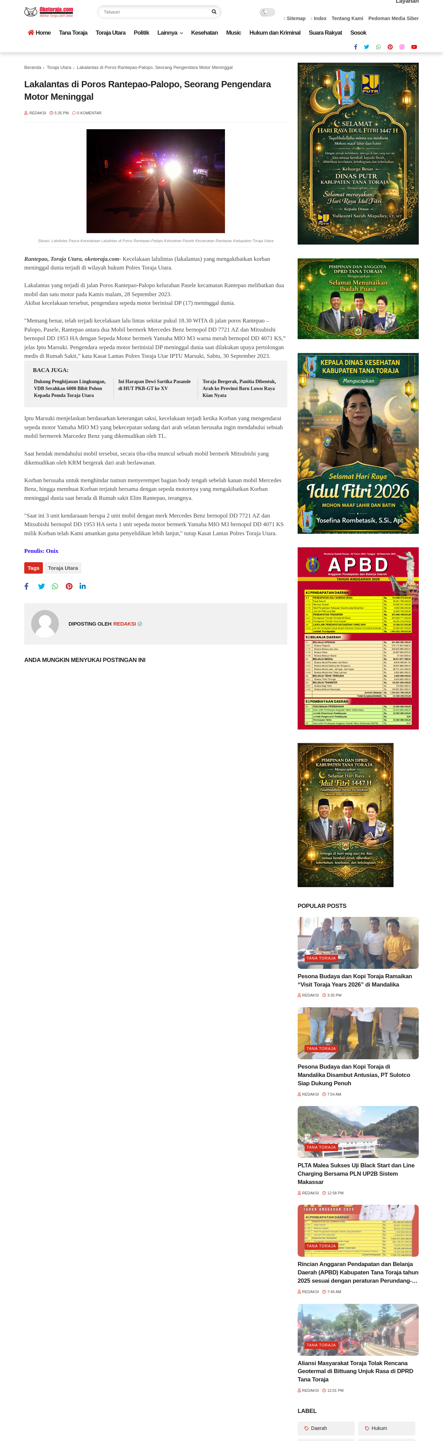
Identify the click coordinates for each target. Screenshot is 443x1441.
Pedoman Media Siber (394, 18)
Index (319, 18)
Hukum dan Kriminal (275, 32)
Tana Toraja (73, 32)
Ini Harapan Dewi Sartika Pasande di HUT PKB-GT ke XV (154, 385)
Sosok (358, 32)
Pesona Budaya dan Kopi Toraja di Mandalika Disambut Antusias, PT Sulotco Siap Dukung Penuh (354, 1075)
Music (233, 32)
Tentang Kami (347, 18)
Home (39, 32)
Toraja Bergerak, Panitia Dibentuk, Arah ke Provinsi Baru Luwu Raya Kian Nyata (239, 388)
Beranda (32, 67)
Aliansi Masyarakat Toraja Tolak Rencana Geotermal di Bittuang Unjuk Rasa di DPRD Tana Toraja (355, 1371)
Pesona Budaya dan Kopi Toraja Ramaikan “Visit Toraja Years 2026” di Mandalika (355, 980)
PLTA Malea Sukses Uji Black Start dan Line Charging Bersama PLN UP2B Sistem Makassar (356, 1173)
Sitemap (295, 18)
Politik (141, 32)
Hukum (378, 1428)
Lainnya (167, 32)
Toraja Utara (110, 32)
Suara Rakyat (325, 32)
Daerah (318, 1428)
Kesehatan (204, 32)
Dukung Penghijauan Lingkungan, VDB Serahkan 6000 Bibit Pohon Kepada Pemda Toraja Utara (70, 388)
